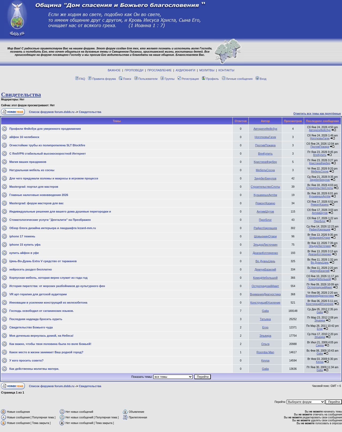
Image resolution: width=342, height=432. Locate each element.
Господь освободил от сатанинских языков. (41, 310)
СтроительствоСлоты (265, 186)
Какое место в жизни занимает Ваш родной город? (46, 352)
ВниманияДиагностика (265, 294)
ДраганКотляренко (265, 252)
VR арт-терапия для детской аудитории (38, 294)
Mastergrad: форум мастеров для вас (36, 203)
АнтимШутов (265, 211)
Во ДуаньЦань (265, 261)
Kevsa (265, 360)
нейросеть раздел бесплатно (30, 269)
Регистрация (188, 78)
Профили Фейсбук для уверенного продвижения (45, 128)
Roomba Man (265, 352)
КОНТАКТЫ (226, 70)
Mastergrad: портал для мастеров (33, 186)
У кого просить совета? (26, 360)
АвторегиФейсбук (265, 128)
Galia (265, 310)
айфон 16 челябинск (24, 137)
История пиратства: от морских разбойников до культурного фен (57, 286)
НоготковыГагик (265, 137)
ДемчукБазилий (265, 269)
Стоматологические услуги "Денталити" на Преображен (50, 219)
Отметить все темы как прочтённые (317, 113)
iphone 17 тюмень (22, 236)
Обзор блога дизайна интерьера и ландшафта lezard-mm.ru (52, 228)
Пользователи (146, 78)
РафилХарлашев (265, 228)
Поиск (125, 78)
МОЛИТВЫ (207, 70)
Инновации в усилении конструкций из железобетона (48, 302)
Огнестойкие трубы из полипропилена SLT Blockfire (47, 145)
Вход (261, 78)
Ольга (265, 343)
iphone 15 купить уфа (24, 244)
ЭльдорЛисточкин (265, 244)
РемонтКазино (265, 203)
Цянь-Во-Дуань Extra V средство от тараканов (43, 261)
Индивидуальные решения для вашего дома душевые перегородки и (60, 211)
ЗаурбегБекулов (265, 178)
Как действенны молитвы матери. (34, 368)
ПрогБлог (265, 219)
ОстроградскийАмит (265, 286)
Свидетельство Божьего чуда (31, 327)
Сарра (320, 345)
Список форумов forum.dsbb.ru (52, 111)
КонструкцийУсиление (265, 302)
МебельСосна (265, 170)
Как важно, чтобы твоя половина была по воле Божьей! (50, 343)
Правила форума (102, 78)
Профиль (210, 78)
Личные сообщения (237, 78)
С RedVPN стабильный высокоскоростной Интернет (47, 153)
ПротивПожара (265, 145)
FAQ (80, 78)
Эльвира (319, 320)
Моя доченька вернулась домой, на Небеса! (41, 335)
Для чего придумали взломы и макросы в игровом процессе (53, 178)
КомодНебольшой (265, 277)
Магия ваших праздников (27, 161)
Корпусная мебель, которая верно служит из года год (48, 277)
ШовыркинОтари (265, 236)
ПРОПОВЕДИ (134, 70)
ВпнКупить (265, 153)
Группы (167, 78)
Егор (265, 327)
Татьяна (265, 319)
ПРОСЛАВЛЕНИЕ (159, 70)
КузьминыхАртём (265, 195)
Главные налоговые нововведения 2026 (38, 195)
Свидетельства (21, 94)
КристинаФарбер (265, 161)
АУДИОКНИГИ (185, 70)
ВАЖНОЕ (114, 70)
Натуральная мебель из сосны (31, 170)
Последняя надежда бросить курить (35, 319)
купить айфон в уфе (24, 252)
